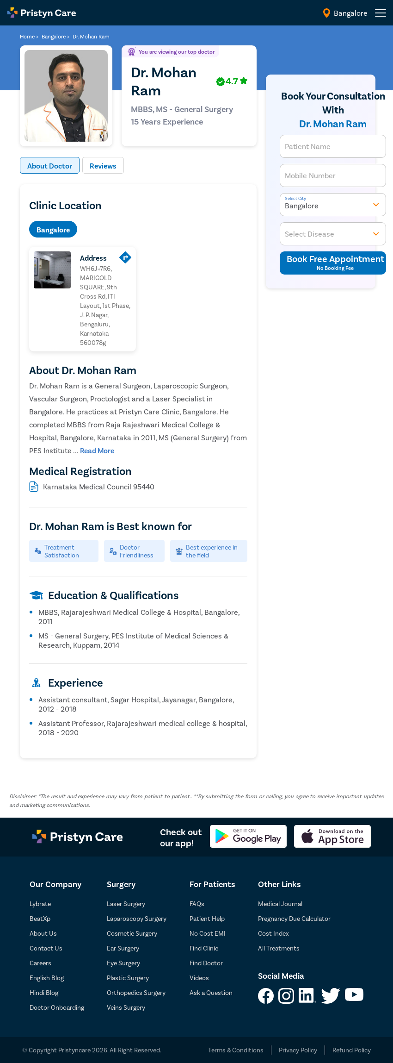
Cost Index (273, 933)
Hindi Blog (44, 992)
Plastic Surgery (128, 978)
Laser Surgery (126, 903)
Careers (40, 963)
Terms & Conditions (236, 1050)
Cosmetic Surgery (132, 933)
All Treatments (279, 948)
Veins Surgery (126, 1007)
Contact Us (46, 948)
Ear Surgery (123, 948)
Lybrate (40, 903)
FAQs (197, 903)
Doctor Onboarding (57, 1007)
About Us (43, 933)
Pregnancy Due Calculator (294, 918)
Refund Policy (351, 1050)
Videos (199, 978)
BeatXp (40, 918)
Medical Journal (280, 903)
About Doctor (49, 165)
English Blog (47, 978)
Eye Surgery (123, 963)
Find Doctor (206, 963)
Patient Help (207, 918)
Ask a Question (211, 992)
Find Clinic (204, 948)
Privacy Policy (298, 1050)
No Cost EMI (208, 933)
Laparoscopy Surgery (136, 918)
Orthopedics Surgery (136, 992)
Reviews (103, 165)
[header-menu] (380, 13)
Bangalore (53, 229)
